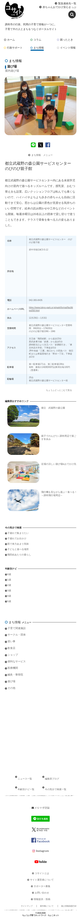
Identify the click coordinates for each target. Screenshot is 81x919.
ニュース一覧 (25, 778)
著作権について (47, 906)
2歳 (9, 585)
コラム (35, 39)
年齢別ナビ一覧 (26, 789)
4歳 (9, 596)
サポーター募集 (42, 886)
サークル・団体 (17, 634)
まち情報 (37, 47)
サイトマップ (27, 906)
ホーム (9, 39)
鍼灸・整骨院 (15, 674)
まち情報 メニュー (40, 155)
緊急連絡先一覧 (67, 3)
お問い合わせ (42, 892)
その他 (11, 688)
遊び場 (11, 681)
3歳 (9, 590)
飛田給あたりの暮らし (19, 554)
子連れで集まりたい (18, 533)
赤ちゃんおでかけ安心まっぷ (59, 7)
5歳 (9, 601)
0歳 (9, 574)
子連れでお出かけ (16, 538)
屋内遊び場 (12, 70)
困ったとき (65, 39)
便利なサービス (17, 661)
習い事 (11, 641)
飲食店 (11, 648)
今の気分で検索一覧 (55, 789)
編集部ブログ (52, 778)
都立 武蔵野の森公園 (53, 408)
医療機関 (13, 667)
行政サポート (13, 47)
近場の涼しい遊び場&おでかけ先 (58, 464)
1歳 (9, 579)
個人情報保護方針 (69, 906)
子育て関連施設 (17, 628)
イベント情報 (66, 47)
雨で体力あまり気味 (18, 544)
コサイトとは (42, 873)
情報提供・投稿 (42, 899)
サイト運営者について (42, 879)
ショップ (13, 654)
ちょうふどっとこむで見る (59, 390)
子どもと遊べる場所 (18, 549)
